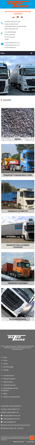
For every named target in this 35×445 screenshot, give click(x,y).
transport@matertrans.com (12, 42)
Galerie (5, 363)
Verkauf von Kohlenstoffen (11, 397)
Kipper (5, 393)
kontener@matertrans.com (12, 45)
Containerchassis (8, 375)
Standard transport (9, 378)
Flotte (5, 360)
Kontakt (5, 370)
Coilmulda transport (9, 385)
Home (5, 357)
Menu (3, 53)
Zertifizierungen (8, 367)
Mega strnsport (8, 382)
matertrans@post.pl (10, 47)
